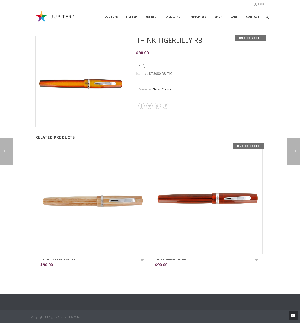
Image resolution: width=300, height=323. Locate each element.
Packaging (173, 17)
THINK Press (197, 17)
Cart (234, 17)
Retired (150, 17)
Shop (218, 17)
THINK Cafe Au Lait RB (58, 259)
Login (259, 4)
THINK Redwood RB (170, 259)
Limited (131, 17)
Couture (111, 17)
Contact (252, 17)
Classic (156, 89)
